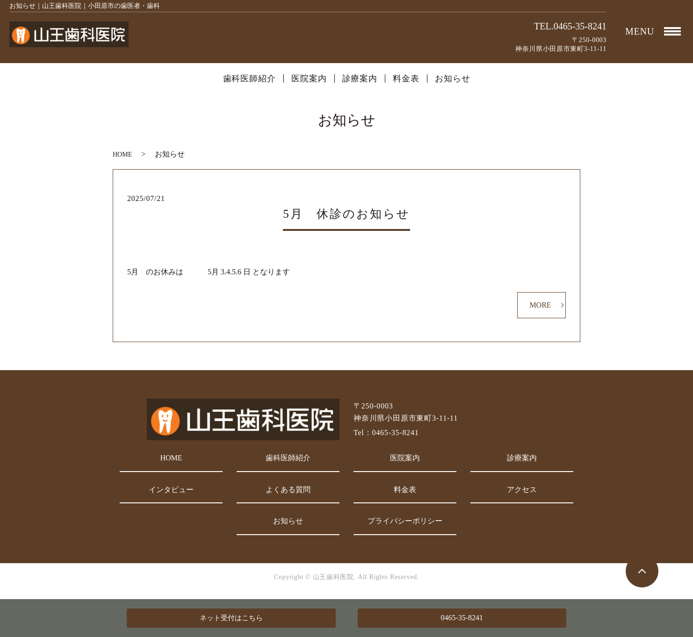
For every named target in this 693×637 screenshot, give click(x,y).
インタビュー (171, 490)
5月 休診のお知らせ (346, 214)
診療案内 (360, 78)
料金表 (406, 78)
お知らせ (452, 78)
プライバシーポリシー (405, 521)
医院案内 (309, 78)
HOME (122, 154)
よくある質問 (288, 490)
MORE (540, 305)
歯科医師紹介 (249, 78)
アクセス (522, 490)
